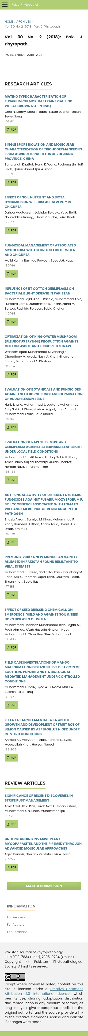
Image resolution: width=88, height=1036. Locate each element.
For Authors (15, 924)
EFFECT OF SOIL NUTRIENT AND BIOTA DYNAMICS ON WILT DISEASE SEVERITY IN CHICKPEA (38, 202)
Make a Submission (44, 885)
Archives (23, 21)
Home (9, 21)
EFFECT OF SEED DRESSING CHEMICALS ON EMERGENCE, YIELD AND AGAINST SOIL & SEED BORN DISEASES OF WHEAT (41, 614)
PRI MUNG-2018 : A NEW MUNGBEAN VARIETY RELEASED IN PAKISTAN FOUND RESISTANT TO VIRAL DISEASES (41, 562)
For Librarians (17, 932)
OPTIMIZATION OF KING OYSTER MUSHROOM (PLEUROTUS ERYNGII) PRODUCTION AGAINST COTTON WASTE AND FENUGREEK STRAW (41, 341)
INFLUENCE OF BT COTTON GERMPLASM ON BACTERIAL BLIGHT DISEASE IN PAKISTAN (39, 291)
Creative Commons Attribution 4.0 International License (44, 991)
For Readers (16, 917)
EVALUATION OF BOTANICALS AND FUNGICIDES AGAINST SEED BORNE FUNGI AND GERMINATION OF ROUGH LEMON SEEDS (44, 394)
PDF (13, 130)
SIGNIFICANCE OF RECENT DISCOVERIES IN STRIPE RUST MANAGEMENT (39, 798)
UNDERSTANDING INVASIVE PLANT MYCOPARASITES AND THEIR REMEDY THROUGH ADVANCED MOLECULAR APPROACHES (43, 844)
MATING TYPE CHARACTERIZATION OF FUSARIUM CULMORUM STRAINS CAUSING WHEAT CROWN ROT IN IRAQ (39, 101)
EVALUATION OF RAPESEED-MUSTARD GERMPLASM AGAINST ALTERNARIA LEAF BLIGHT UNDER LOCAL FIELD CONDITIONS (43, 447)
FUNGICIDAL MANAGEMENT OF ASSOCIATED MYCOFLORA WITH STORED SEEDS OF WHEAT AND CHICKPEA (41, 250)
